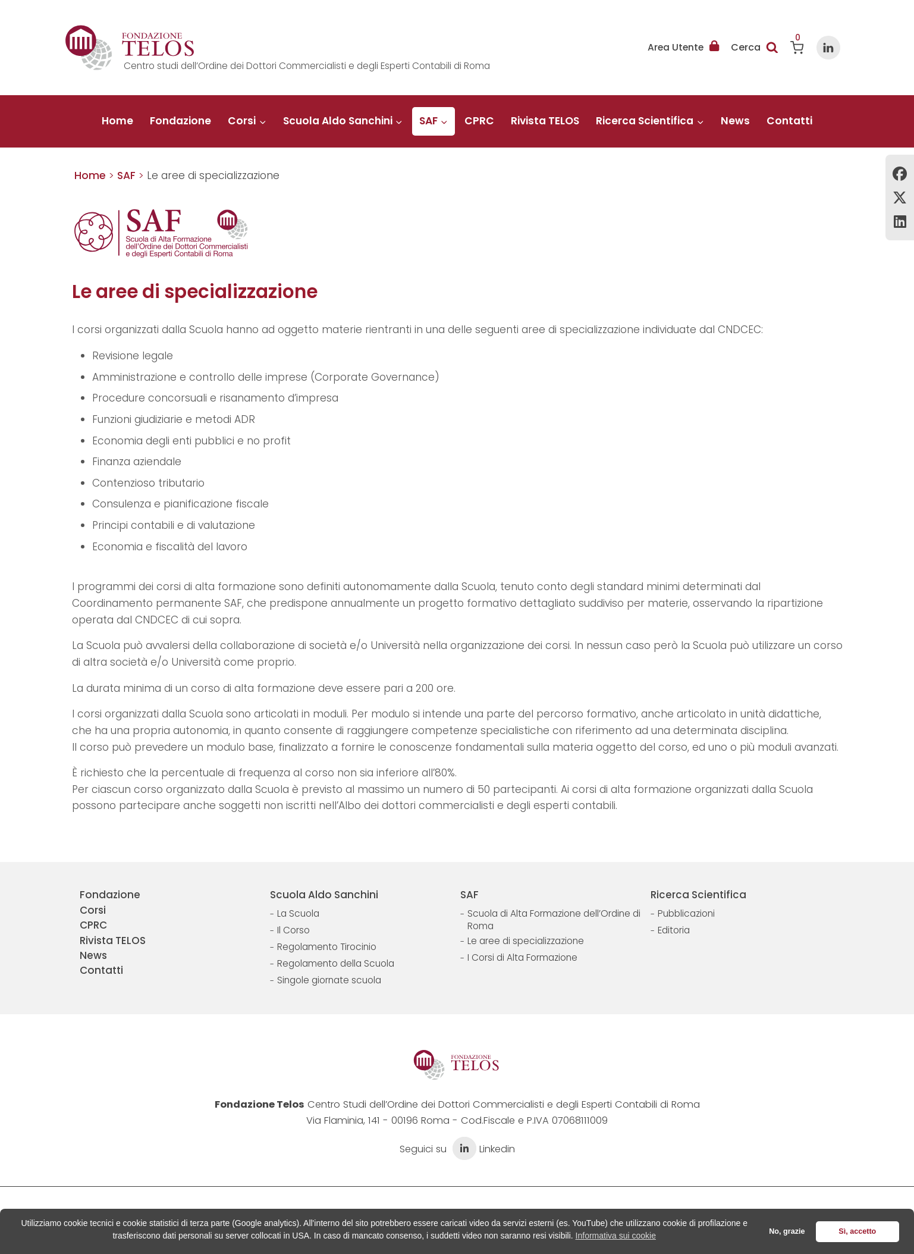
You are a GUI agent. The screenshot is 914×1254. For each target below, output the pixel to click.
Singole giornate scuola (329, 980)
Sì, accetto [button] (857, 1231)
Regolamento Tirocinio (326, 946)
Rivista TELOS (545, 121)
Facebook (899, 173)
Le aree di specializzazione (525, 941)
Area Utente (683, 47)
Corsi (93, 910)
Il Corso (293, 930)
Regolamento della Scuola (335, 963)
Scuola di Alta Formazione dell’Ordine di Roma (553, 920)
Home (117, 121)
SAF (469, 895)
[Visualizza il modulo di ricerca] (754, 47)
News (735, 121)
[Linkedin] (828, 47)
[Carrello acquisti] (797, 47)
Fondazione (180, 121)
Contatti (789, 121)
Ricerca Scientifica (698, 895)
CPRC (479, 121)
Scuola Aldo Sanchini (324, 895)
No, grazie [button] (787, 1231)
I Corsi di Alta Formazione (522, 957)
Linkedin (899, 221)
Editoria (674, 930)
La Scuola (298, 913)
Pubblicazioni (686, 913)
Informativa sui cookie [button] (616, 1235)
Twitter (899, 197)
